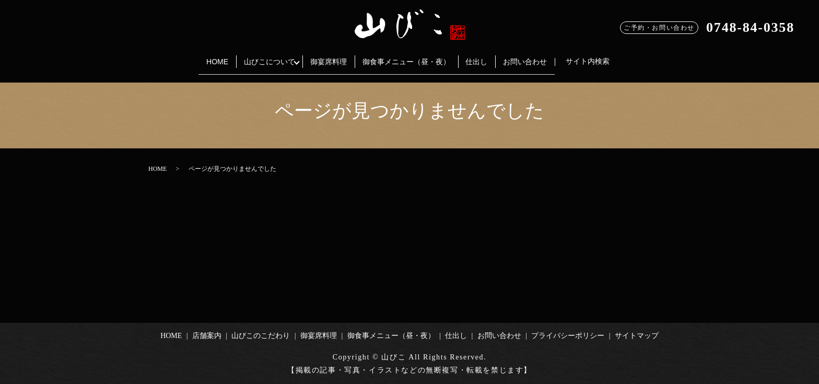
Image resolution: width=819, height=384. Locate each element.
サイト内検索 (607, 56)
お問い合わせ (541, 56)
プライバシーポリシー (567, 336)
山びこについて (259, 56)
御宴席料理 (325, 56)
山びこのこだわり (260, 336)
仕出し (486, 56)
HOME (201, 56)
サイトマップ (637, 336)
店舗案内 (206, 336)
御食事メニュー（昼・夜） (409, 56)
